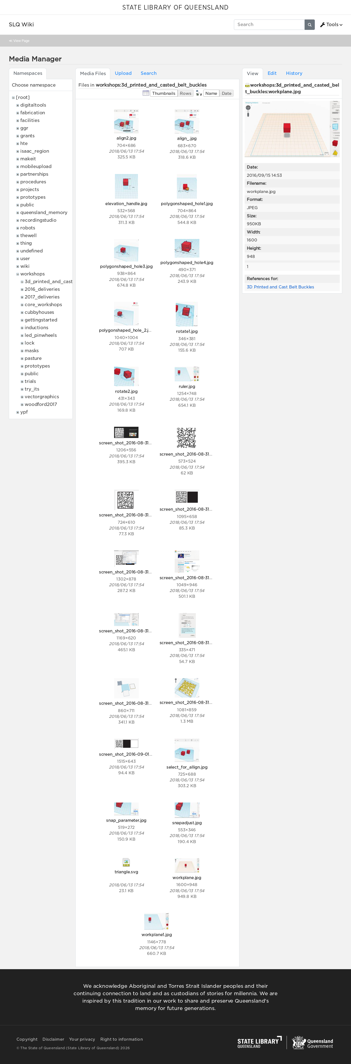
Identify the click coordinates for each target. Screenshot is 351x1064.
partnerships (34, 174)
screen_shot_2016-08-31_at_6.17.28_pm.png (144, 630)
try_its (32, 389)
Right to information (121, 1039)
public (27, 204)
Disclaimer (53, 1039)
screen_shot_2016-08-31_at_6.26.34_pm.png (145, 703)
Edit (272, 73)
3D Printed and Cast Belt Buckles (280, 287)
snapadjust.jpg (187, 822)
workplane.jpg (186, 877)
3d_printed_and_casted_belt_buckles (67, 281)
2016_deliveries (42, 289)
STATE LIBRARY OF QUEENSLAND (175, 7)
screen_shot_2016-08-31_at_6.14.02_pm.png (144, 442)
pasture (33, 358)
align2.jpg (126, 138)
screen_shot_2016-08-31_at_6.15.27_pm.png (205, 509)
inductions (36, 327)
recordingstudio (38, 220)
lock (29, 343)
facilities (29, 120)
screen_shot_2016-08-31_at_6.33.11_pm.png (204, 702)
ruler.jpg (187, 386)
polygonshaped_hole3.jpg (126, 266)
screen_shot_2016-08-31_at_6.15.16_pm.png (143, 515)
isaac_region (34, 151)
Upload (123, 73)
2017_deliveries (42, 297)
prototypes (32, 197)
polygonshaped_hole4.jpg (186, 262)
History (294, 73)
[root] (23, 97)
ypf (24, 412)
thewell (28, 235)
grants (27, 135)
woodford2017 (41, 404)
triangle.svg (126, 871)
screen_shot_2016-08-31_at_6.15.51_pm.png (143, 572)
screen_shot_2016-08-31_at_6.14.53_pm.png (205, 454)
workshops (32, 274)
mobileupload (36, 166)
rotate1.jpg (186, 331)
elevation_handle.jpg (126, 203)
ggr (24, 128)
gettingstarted (41, 320)
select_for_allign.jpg (187, 767)
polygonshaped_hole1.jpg (187, 203)
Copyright (27, 1039)
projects (29, 189)
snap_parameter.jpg (126, 820)
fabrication (32, 112)
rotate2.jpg (126, 391)
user (25, 258)
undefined (31, 251)
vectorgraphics (42, 396)
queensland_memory (43, 212)
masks (32, 350)
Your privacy (82, 1039)
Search (148, 73)
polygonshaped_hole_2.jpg (126, 330)
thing (26, 243)
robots (27, 228)
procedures (33, 181)
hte (24, 143)
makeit (28, 158)
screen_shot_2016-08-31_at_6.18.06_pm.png (205, 642)
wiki (24, 266)
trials (30, 381)
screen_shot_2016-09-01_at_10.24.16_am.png (145, 754)
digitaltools (33, 105)
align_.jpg (187, 138)
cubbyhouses (39, 312)
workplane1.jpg (156, 934)
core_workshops (43, 304)
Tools (329, 24)
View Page (21, 41)
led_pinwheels (41, 335)
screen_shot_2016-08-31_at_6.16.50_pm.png (205, 577)
